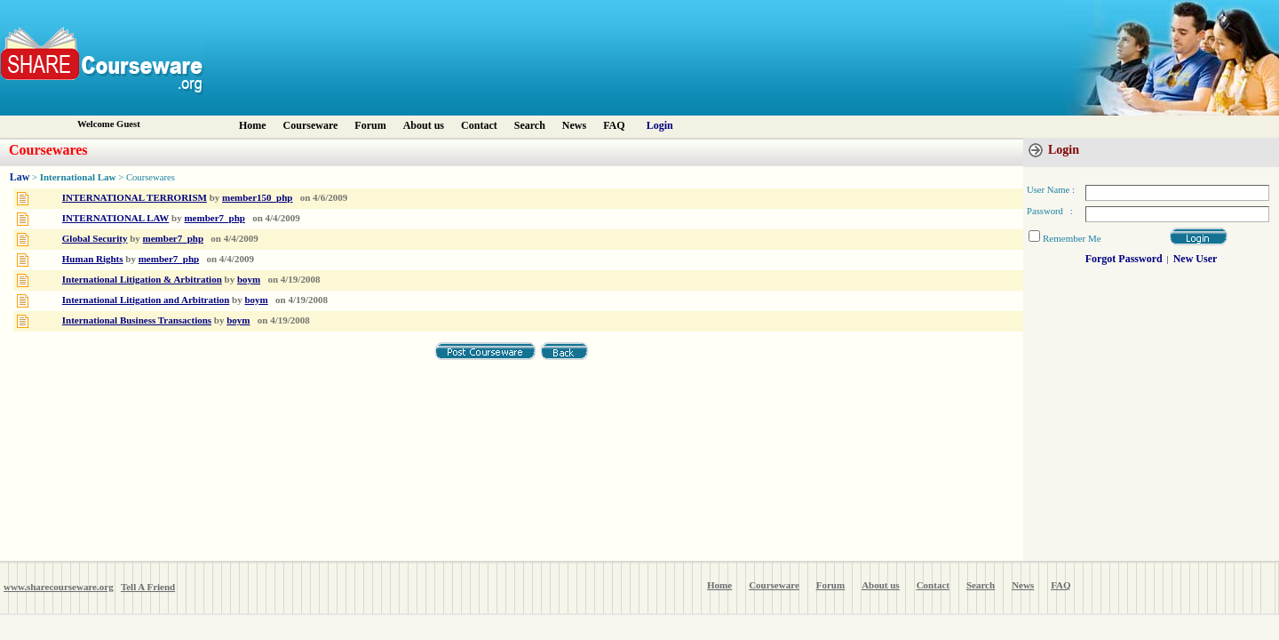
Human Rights (92, 258)
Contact (479, 125)
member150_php (257, 197)
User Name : (1051, 190)
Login (660, 125)
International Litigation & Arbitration (142, 279)
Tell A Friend (148, 586)
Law (20, 177)
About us (423, 125)
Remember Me (1072, 238)
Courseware (310, 125)
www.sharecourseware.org (59, 586)
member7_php (214, 217)
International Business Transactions (136, 320)
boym (248, 279)
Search (529, 125)
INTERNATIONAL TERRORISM (134, 197)
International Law (78, 177)
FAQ (613, 125)
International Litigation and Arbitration (146, 299)
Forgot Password (1124, 258)
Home (252, 125)
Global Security (95, 238)
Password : (1050, 211)
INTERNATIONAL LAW (116, 217)
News (574, 125)
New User (1195, 258)
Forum (369, 125)
